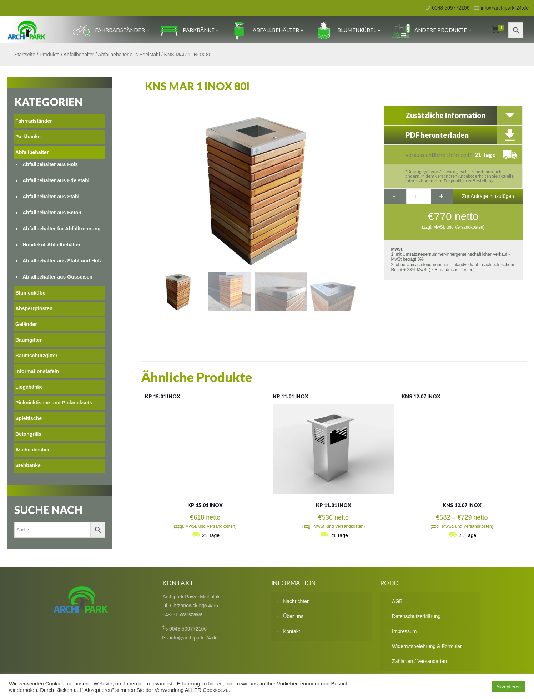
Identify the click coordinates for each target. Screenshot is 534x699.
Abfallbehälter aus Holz (50, 164)
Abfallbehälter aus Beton (51, 212)
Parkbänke (189, 30)
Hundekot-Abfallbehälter (51, 245)
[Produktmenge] (418, 196)
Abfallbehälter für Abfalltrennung (61, 228)
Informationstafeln (37, 371)
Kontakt (291, 631)
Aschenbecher (32, 450)
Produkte (50, 54)
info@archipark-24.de (505, 8)
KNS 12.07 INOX (421, 396)
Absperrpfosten (33, 308)
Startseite (24, 54)
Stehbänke (28, 465)
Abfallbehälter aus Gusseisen (57, 277)
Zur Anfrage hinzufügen (488, 196)
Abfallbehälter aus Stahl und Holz (62, 261)
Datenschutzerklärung (416, 616)
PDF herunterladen (437, 135)
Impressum (404, 631)
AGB (397, 601)
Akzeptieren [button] (508, 686)
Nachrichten (296, 601)
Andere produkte (431, 30)
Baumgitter (28, 340)
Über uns (293, 616)
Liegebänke (29, 387)
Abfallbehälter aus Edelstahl (129, 54)
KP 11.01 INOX (290, 396)
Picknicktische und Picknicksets (53, 402)
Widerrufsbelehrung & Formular (427, 646)
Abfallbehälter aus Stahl (50, 196)
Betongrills (28, 434)
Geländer (26, 324)
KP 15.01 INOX (162, 396)
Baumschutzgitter (36, 355)
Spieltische (28, 418)
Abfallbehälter (266, 30)
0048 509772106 (450, 8)
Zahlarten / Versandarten (419, 661)
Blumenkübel (348, 30)
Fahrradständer (110, 30)
